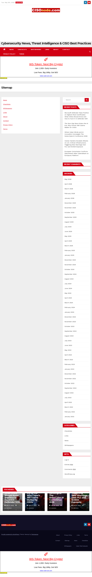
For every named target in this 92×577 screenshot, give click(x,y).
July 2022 (68, 397)
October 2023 (69, 326)
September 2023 (70, 331)
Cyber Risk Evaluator (82, 546)
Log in (67, 460)
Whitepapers (36, 49)
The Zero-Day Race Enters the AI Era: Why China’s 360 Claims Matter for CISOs (76, 125)
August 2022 (69, 393)
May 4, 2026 (10, 505)
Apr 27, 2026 (33, 505)
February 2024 (70, 307)
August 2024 (69, 279)
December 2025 (70, 203)
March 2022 (69, 407)
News (11, 49)
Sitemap (67, 540)
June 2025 (68, 231)
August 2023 (69, 336)
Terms (21, 54)
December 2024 (70, 260)
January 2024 (69, 312)
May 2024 (68, 293)
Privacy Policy (9, 54)
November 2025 (70, 208)
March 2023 (69, 359)
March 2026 (69, 189)
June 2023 (68, 345)
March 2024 (69, 303)
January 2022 (69, 416)
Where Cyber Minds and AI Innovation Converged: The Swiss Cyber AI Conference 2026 (76, 134)
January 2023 (69, 369)
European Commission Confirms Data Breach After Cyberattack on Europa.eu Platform (77, 153)
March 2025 (69, 246)
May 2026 (68, 179)
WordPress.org (70, 474)
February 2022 (70, 412)
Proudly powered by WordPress (10, 534)
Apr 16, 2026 (55, 505)
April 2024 (68, 298)
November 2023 (70, 321)
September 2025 (70, 217)
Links (47, 49)
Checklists (22, 49)
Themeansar (34, 534)
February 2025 (70, 250)
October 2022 (69, 383)
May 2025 (68, 236)
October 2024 (69, 269)
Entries (69, 464)
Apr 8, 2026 (77, 505)
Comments (70, 469)
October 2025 (69, 212)
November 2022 (70, 378)
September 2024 (70, 274)
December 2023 (70, 317)
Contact (66, 49)
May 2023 (68, 350)
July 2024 (68, 284)
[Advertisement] (46, 25)
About (56, 49)
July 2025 (68, 227)
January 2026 (69, 198)
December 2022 (70, 374)
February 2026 (70, 193)
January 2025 (69, 255)
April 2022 (68, 402)
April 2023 (68, 355)
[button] (90, 52)
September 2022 (70, 388)
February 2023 (70, 364)
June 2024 (68, 288)
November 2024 (70, 265)
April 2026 (68, 184)
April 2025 (68, 241)
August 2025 (69, 222)
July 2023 (68, 340)
